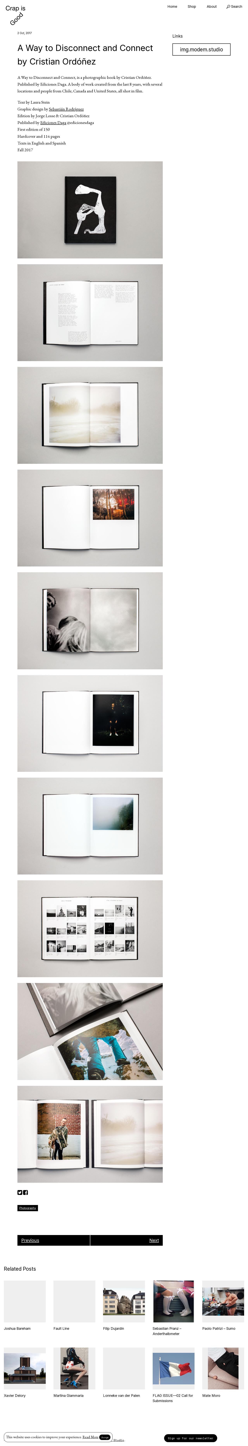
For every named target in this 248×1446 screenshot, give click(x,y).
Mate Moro (211, 1395)
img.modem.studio (201, 49)
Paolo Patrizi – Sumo (218, 1328)
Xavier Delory (15, 1395)
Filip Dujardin (113, 1328)
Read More (90, 1437)
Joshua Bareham (17, 1328)
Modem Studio (113, 1440)
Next (154, 1240)
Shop (192, 6)
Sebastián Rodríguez (66, 109)
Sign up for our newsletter (190, 1438)
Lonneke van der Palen (121, 1395)
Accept (104, 1437)
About (212, 6)
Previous (30, 1240)
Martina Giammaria (68, 1395)
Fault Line (61, 1328)
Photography (27, 1208)
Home (172, 6)
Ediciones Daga (53, 122)
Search (234, 6)
